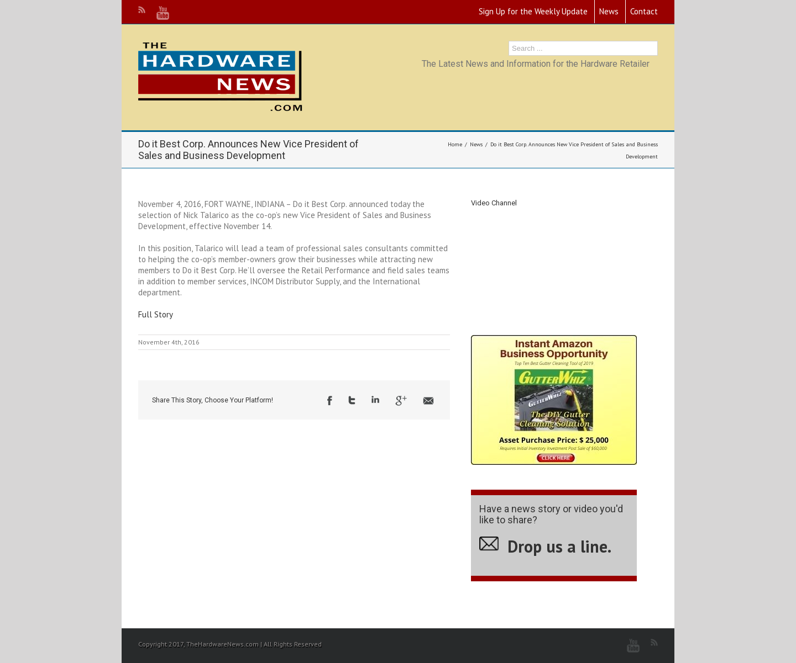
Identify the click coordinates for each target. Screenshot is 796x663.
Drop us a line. (559, 546)
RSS (141, 9)
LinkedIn (375, 399)
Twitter (351, 400)
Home (455, 144)
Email (428, 401)
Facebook (329, 400)
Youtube (162, 13)
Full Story (155, 314)
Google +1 (401, 401)
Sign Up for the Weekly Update (533, 11)
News (609, 11)
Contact (644, 11)
